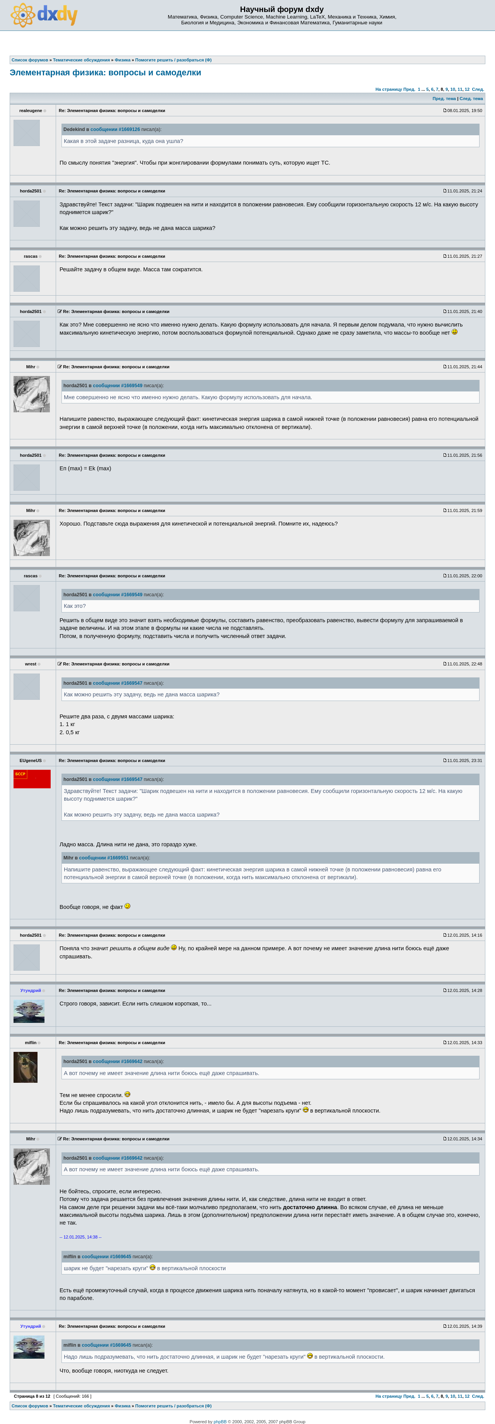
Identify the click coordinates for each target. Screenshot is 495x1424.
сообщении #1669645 (106, 1256)
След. (478, 89)
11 (459, 89)
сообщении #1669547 (117, 683)
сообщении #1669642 (117, 1061)
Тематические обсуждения (81, 1406)
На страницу (389, 89)
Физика (123, 1406)
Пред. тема (444, 98)
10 (453, 89)
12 (467, 89)
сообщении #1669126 (115, 129)
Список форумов (30, 1406)
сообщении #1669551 (104, 858)
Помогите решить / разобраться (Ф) (173, 1406)
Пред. (409, 89)
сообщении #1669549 (117, 385)
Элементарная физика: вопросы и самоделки (105, 72)
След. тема (471, 98)
